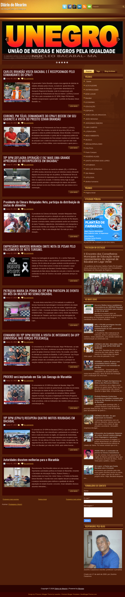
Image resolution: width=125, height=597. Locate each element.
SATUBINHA (90, 165)
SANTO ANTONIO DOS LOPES (97, 161)
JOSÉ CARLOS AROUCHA (95, 115)
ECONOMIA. (90, 102)
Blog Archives (110, 71)
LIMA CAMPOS (91, 127)
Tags (98, 71)
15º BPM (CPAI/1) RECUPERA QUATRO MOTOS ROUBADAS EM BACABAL (39, 419)
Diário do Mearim (13, 5)
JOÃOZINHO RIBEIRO (94, 123)
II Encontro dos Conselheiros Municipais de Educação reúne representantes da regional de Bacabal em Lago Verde (102, 257)
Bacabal (88, 98)
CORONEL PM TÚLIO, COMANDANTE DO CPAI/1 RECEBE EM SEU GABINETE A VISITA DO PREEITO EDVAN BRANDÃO (39, 117)
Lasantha (57, 594)
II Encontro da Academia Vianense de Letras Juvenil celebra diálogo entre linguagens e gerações (108, 435)
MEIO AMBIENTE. (92, 136)
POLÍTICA (89, 148)
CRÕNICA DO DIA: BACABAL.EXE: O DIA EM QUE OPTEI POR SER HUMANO (109, 346)
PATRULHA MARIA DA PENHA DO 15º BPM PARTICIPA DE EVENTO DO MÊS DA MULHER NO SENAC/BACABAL (41, 292)
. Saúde (88, 81)
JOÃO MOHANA (91, 119)
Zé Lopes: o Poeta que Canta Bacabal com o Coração (106, 467)
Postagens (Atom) (15, 504)
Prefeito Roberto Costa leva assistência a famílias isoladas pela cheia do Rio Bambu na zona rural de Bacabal (109, 399)
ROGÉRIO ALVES (92, 157)
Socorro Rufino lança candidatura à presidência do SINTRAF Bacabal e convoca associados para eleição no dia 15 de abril (109, 308)
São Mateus (89, 173)
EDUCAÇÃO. (90, 106)
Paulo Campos (90, 152)
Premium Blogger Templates (70, 594)
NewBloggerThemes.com (89, 594)
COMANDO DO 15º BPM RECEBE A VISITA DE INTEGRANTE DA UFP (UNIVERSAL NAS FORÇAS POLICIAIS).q (41, 336)
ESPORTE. (89, 111)
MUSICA (88, 140)
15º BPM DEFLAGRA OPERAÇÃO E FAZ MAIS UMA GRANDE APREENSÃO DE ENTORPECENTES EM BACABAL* (36, 159)
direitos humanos (91, 182)
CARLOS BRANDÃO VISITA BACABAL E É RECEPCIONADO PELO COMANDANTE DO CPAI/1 (39, 73)
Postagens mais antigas (73, 499)
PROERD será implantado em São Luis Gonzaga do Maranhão (37, 376)
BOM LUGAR (90, 94)
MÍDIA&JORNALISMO (93, 144)
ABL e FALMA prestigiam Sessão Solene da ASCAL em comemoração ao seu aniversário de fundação (108, 327)
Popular (89, 71)
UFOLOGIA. (90, 177)
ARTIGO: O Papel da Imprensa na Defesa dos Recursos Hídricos (108, 382)
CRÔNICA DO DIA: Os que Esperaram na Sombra (105, 417)
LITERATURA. (90, 131)
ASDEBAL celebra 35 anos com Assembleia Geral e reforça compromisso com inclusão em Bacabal (107, 364)
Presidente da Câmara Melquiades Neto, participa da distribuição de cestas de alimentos (41, 203)
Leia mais (73, 106)
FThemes (38, 594)
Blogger (81, 589)
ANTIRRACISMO (91, 90)
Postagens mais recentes (11, 499)
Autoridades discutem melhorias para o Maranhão (31, 459)
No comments (28, 79)
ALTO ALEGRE (91, 86)
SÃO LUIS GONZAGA (93, 169)
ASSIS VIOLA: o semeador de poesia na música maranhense (107, 452)
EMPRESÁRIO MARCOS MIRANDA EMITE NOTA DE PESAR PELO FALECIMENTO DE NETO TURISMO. (39, 248)
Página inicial (42, 499)
